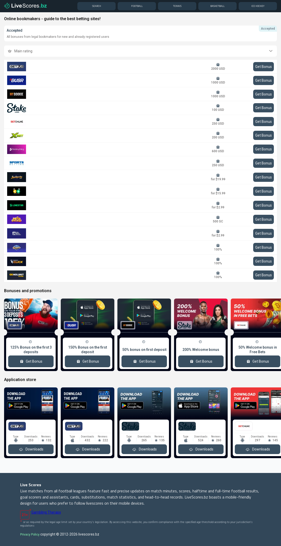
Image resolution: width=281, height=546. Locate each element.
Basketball (217, 6)
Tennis (177, 6)
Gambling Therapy (46, 512)
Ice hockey (257, 6)
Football (137, 6)
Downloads (30, 449)
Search (96, 6)
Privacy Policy (30, 534)
